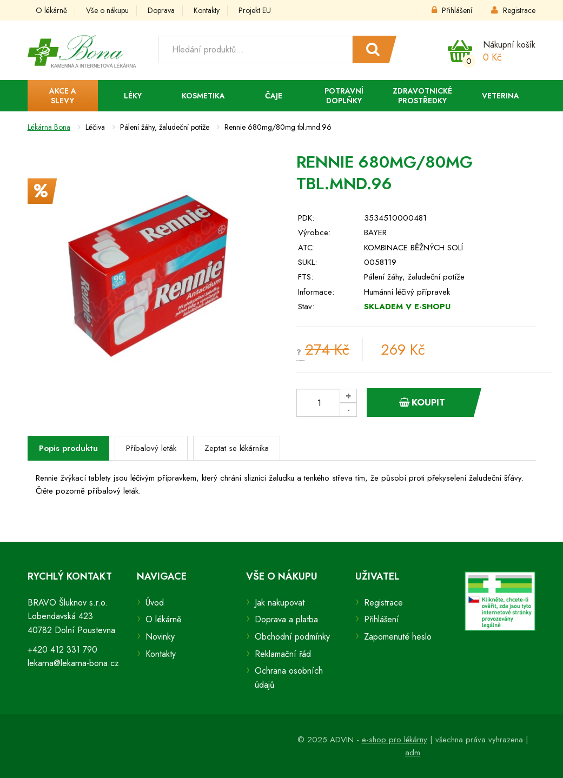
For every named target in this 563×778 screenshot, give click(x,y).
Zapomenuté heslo (398, 636)
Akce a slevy (62, 95)
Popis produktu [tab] (68, 448)
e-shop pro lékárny (394, 740)
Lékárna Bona (49, 127)
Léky (133, 95)
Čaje (273, 95)
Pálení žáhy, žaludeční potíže (414, 277)
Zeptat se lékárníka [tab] (236, 448)
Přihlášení (452, 10)
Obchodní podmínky (292, 636)
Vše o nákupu (107, 10)
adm (412, 753)
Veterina (500, 95)
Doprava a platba (286, 619)
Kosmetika (203, 95)
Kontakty (207, 10)
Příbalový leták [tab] (151, 448)
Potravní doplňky (343, 95)
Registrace (513, 10)
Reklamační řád (283, 654)
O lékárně (51, 10)
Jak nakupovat (279, 602)
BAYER (375, 232)
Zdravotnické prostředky (422, 95)
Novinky (160, 636)
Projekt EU (255, 10)
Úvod (154, 602)
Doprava (161, 10)
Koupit (422, 402)
